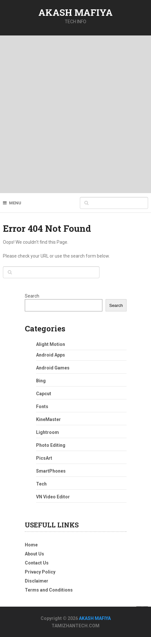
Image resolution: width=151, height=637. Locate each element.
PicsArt (44, 458)
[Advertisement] (75, 114)
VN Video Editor (53, 496)
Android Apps (50, 355)
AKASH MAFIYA (75, 12)
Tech (41, 483)
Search (32, 296)
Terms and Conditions (49, 590)
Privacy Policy (40, 571)
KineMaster (48, 419)
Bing (41, 380)
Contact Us (37, 562)
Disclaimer (36, 580)
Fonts (42, 406)
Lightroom (47, 432)
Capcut (43, 393)
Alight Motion (50, 344)
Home (31, 544)
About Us (34, 553)
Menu (15, 203)
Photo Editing (50, 445)
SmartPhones (51, 471)
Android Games (53, 367)
